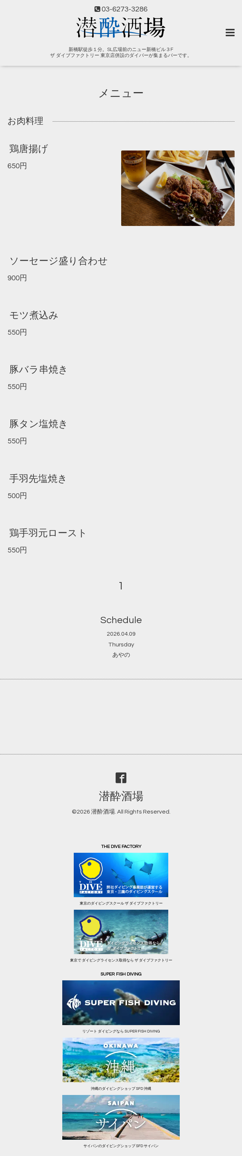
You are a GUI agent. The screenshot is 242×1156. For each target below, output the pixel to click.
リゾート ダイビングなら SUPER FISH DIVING (121, 1031)
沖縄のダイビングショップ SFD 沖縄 (121, 1089)
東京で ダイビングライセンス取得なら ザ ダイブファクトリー (121, 960)
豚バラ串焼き (38, 370)
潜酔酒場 (121, 796)
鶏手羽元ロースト (48, 533)
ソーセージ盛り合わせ (58, 261)
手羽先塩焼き (38, 478)
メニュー (121, 93)
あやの (121, 655)
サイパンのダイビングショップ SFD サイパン (121, 1146)
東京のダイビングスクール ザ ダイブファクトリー (121, 903)
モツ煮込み (34, 315)
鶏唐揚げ (28, 148)
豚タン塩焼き (38, 424)
